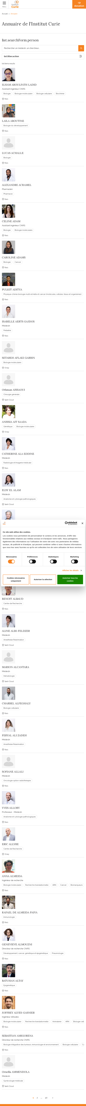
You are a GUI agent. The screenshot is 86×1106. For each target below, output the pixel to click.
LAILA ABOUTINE (13, 120)
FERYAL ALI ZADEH (14, 735)
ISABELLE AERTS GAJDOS (18, 321)
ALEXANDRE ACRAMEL (16, 184)
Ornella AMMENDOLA (15, 1071)
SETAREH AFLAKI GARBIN (18, 357)
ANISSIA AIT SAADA (14, 421)
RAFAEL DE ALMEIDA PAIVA (19, 912)
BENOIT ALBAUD (12, 598)
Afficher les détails (70, 570)
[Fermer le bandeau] (82, 523)
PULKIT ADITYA (12, 289)
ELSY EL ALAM (11, 490)
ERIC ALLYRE (10, 844)
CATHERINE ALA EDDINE (18, 453)
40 (46, 1097)
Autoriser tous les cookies (70, 579)
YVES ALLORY (11, 807)
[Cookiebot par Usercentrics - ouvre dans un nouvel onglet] (66, 523)
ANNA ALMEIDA (12, 876)
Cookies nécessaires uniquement (16, 579)
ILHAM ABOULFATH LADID (19, 84)
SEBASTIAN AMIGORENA (17, 1035)
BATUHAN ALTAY (12, 980)
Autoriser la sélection (43, 579)
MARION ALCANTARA (15, 667)
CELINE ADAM (11, 221)
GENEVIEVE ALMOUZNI (17, 944)
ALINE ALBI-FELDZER (16, 630)
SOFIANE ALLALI (12, 771)
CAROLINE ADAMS (13, 257)
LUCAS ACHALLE (13, 153)
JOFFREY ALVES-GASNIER (18, 1012)
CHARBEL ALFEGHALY (16, 703)
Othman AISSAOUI (13, 389)
